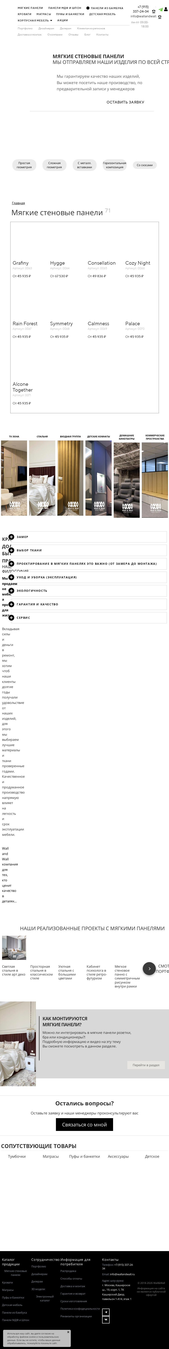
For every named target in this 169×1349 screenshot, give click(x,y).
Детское (152, 1156)
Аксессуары (118, 1156)
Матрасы (51, 1156)
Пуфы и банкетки (84, 1156)
